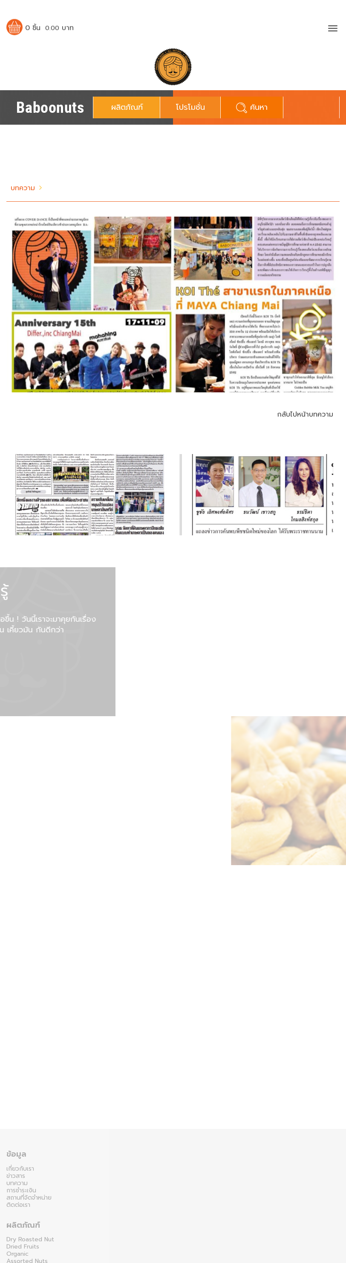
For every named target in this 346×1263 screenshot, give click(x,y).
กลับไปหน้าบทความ (305, 414)
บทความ (23, 188)
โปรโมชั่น (190, 107)
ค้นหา (252, 107)
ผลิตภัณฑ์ (127, 107)
